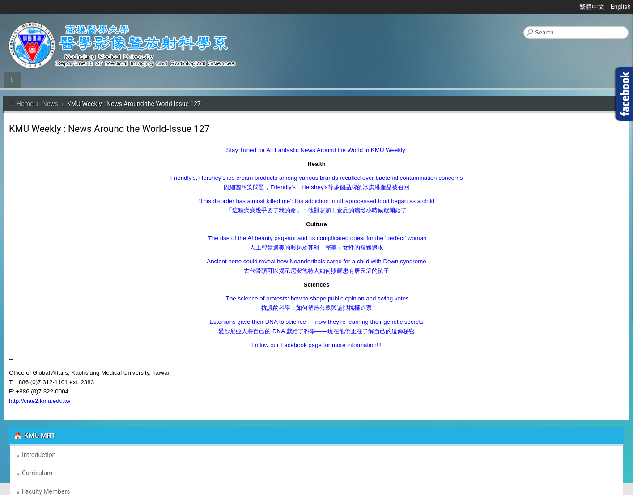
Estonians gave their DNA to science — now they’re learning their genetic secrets (316, 321)
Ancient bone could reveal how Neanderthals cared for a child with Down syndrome (316, 261)
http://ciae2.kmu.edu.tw (39, 401)
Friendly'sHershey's (316, 187)
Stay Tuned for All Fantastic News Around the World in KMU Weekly (315, 150)
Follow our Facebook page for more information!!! (316, 345)
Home (25, 103)
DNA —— (316, 331)
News (50, 103)
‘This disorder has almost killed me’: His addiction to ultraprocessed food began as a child (316, 201)
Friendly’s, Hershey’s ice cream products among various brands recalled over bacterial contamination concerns (316, 177)
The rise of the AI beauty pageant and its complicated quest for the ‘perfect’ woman (317, 238)
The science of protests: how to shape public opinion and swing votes (316, 298)
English (621, 6)
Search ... (523, 26)
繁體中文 (592, 6)
